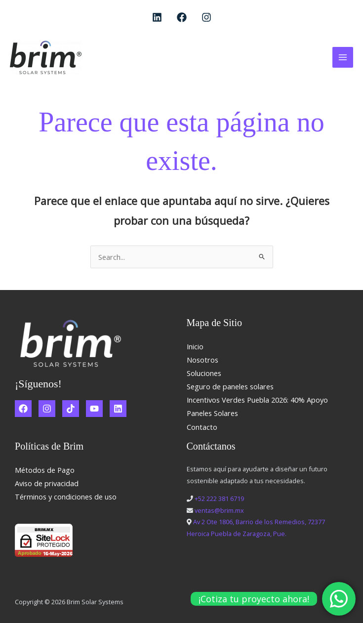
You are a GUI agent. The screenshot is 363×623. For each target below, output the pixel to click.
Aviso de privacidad (47, 483)
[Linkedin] (157, 17)
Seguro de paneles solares (230, 386)
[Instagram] (206, 17)
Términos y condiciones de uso (66, 496)
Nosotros (202, 360)
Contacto (202, 427)
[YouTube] (94, 408)
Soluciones (204, 373)
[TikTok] (70, 408)
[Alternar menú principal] (342, 57)
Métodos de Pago (45, 470)
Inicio (195, 346)
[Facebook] (182, 17)
